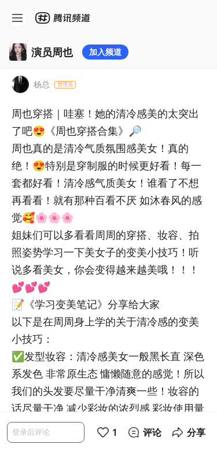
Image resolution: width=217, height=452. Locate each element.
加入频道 (105, 51)
